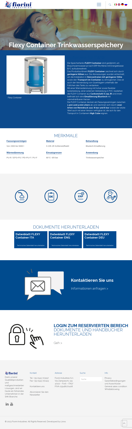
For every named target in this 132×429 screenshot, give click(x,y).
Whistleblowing (112, 389)
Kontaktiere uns (37, 386)
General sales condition (116, 386)
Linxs (63, 421)
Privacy (108, 378)
